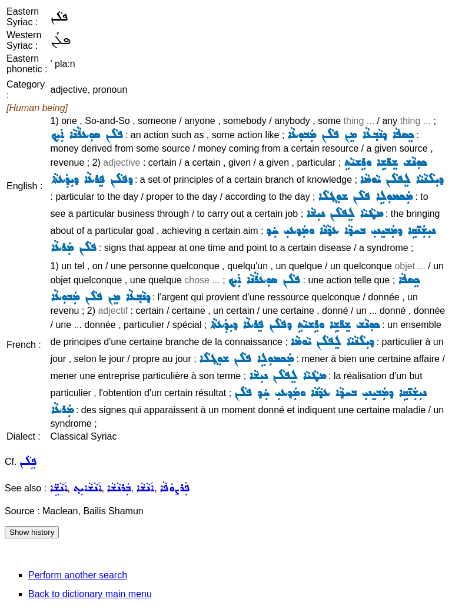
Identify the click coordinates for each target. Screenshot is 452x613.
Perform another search (77, 575)
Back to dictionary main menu (90, 594)
